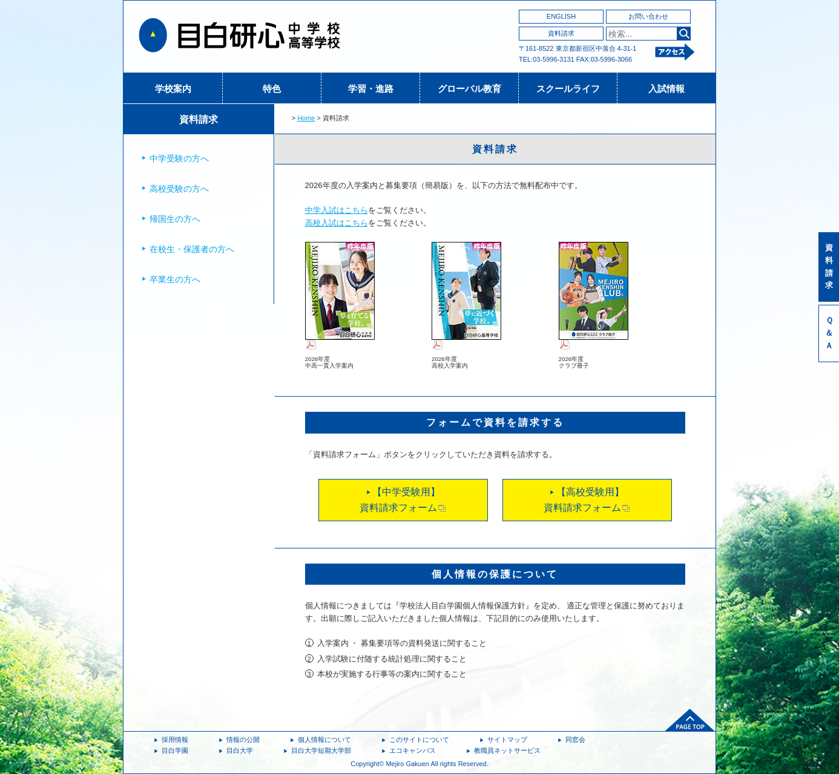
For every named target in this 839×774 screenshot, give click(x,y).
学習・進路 (370, 88)
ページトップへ (690, 720)
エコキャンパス (412, 750)
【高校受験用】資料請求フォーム (587, 500)
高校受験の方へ (179, 189)
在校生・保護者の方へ (192, 249)
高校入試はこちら (336, 222)
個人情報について (324, 739)
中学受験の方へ (179, 158)
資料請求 (561, 33)
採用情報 (175, 739)
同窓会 (575, 739)
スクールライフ (568, 88)
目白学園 (175, 750)
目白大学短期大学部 (321, 750)
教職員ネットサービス (507, 750)
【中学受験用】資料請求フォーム (403, 500)
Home (306, 118)
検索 (684, 34)
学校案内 (173, 88)
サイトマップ (507, 739)
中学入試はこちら (336, 210)
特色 (272, 88)
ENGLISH (561, 16)
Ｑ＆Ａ (829, 333)
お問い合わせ (648, 16)
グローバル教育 (469, 88)
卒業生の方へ (175, 279)
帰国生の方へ (175, 219)
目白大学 (239, 750)
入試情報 (666, 88)
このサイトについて (419, 739)
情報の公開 (243, 739)
